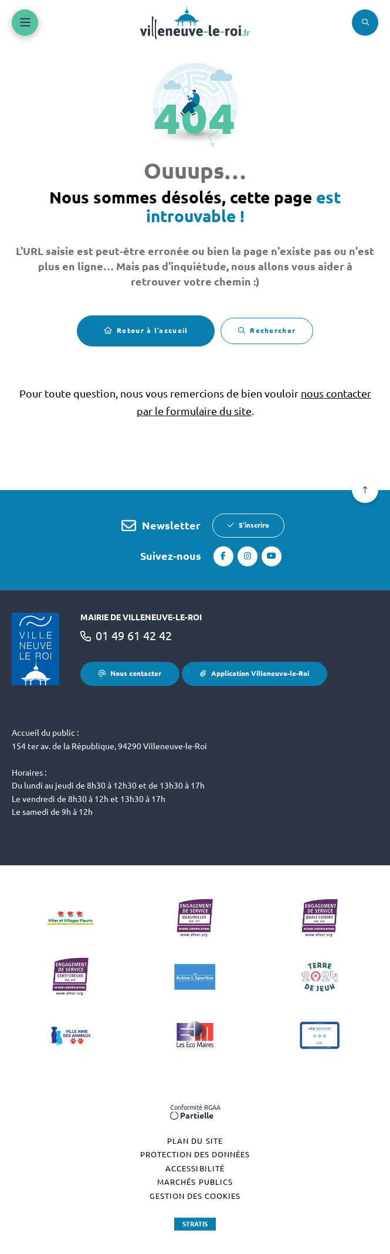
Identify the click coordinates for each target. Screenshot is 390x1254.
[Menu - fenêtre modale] (25, 22)
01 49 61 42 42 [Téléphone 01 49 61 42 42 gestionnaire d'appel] (134, 636)
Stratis (195, 1224)
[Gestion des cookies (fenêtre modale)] (195, 1196)
